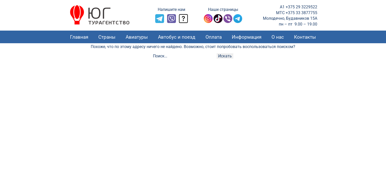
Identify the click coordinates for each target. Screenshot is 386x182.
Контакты (305, 37)
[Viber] (171, 21)
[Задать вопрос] (183, 21)
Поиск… (160, 56)
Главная (79, 37)
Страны (107, 37)
